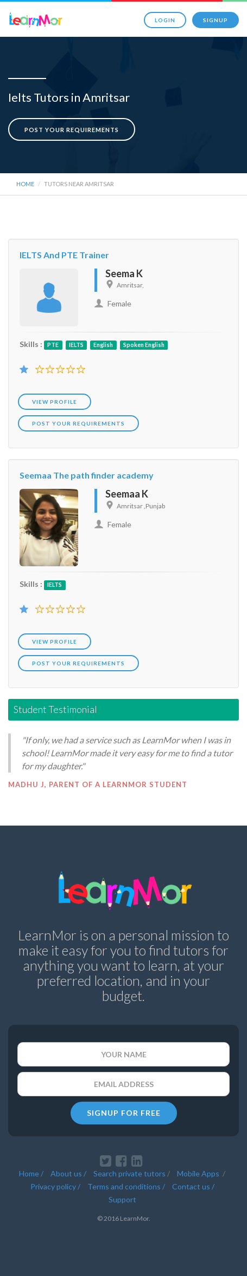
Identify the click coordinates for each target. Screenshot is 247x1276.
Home (25, 183)
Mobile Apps (199, 1173)
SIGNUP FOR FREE (124, 1112)
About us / (68, 1173)
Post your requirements (71, 129)
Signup (215, 20)
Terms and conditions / (126, 1186)
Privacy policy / (55, 1186)
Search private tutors (129, 1173)
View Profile (54, 401)
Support (122, 1199)
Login (165, 20)
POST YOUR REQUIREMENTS (78, 423)
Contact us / (193, 1186)
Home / (31, 1173)
